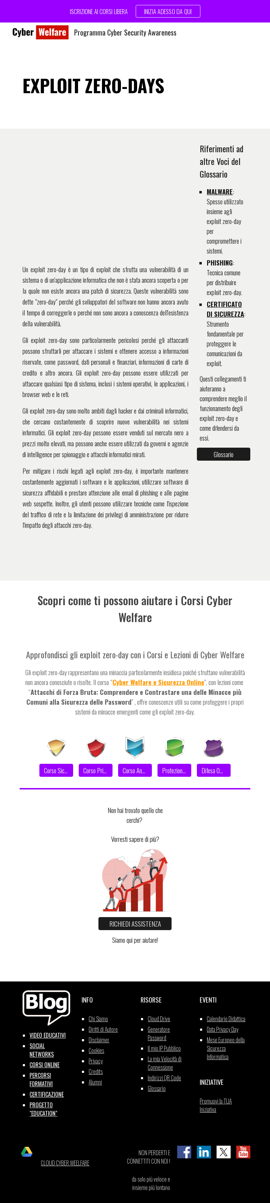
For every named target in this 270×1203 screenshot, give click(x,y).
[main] (135, 85)
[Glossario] (223, 454)
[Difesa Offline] (213, 770)
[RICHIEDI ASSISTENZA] (135, 923)
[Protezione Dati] (174, 770)
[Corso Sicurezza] (56, 770)
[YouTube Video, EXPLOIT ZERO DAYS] (105, 195)
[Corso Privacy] (95, 770)
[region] (135, 11)
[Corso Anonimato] (134, 770)
